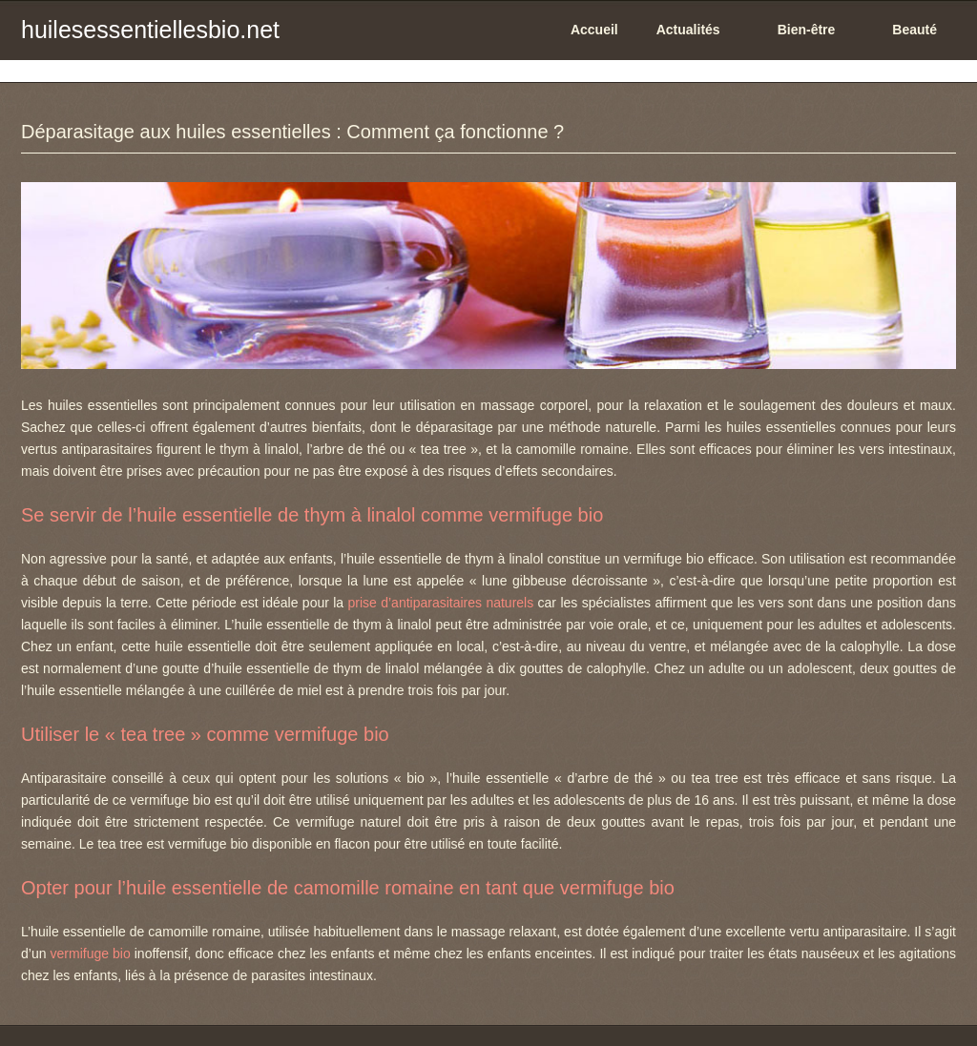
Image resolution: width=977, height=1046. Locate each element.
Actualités (688, 29)
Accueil (594, 29)
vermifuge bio (91, 953)
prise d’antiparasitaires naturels (441, 602)
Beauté (914, 29)
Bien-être (807, 29)
